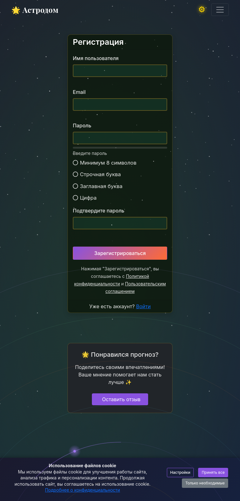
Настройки (180, 472)
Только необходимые (205, 483)
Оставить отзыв (121, 399)
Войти (143, 306)
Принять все (213, 472)
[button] (203, 9)
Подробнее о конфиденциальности (82, 490)
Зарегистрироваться (120, 253)
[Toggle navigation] (220, 9)
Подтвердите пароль (98, 210)
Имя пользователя (96, 58)
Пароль (82, 125)
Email (79, 92)
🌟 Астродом (34, 10)
